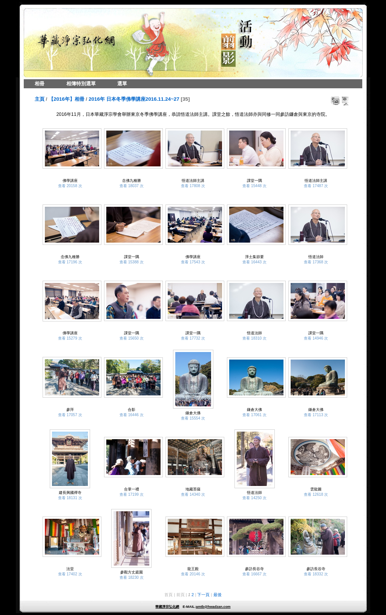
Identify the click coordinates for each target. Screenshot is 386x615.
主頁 (39, 99)
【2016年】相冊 (66, 99)
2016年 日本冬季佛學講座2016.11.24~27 (134, 99)
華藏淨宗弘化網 (167, 607)
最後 (217, 594)
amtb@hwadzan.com (213, 607)
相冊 (39, 83)
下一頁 (203, 594)
